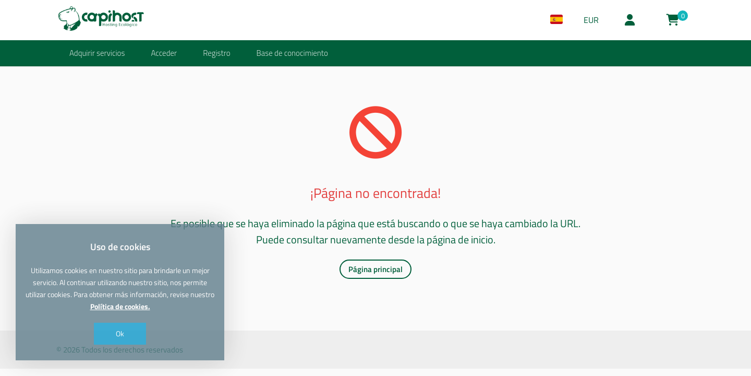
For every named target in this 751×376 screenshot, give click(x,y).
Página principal (375, 269)
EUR (591, 20)
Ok (120, 333)
